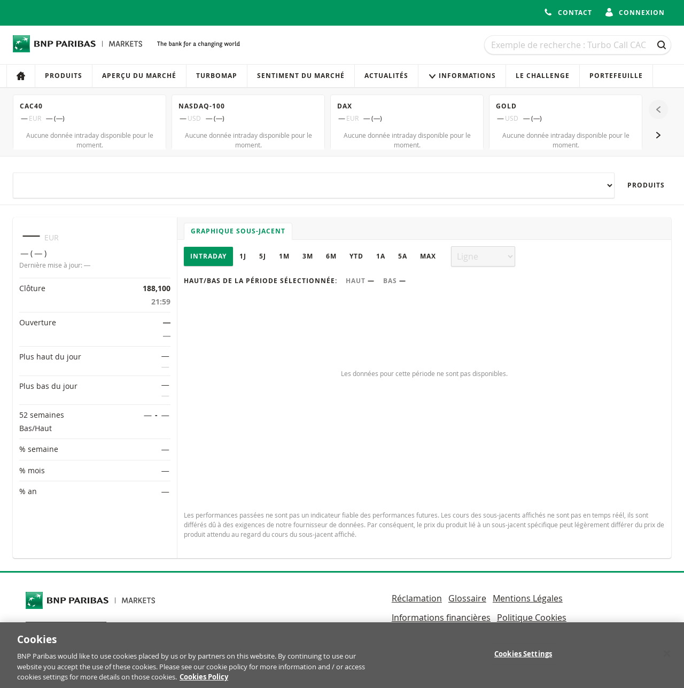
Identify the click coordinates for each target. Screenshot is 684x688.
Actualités (386, 75)
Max (428, 256)
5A (402, 256)
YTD (356, 256)
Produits (63, 75)
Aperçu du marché (139, 75)
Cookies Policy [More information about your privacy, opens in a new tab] (204, 682)
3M (307, 256)
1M (284, 256)
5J (262, 256)
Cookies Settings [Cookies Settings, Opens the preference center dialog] (523, 659)
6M (331, 256)
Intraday (208, 256)
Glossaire (467, 598)
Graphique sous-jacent (238, 231)
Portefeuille (616, 75)
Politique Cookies (531, 617)
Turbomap (216, 75)
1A (380, 256)
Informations (462, 75)
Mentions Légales (528, 598)
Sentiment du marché (301, 75)
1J (242, 256)
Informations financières (441, 617)
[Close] (667, 659)
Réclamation (417, 598)
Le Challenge (543, 75)
